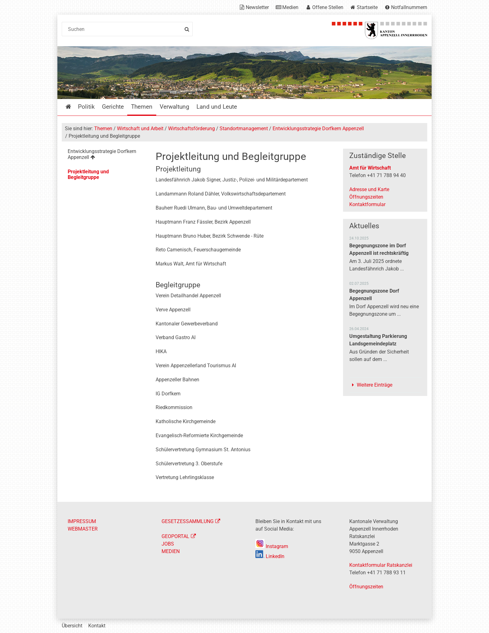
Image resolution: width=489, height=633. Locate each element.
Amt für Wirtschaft (370, 168)
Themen (103, 128)
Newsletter (257, 7)
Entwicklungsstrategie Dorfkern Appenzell (318, 128)
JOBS (168, 544)
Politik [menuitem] (86, 106)
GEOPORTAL (175, 536)
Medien (290, 7)
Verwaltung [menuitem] (174, 106)
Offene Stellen (327, 7)
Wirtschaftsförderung (191, 128)
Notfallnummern (409, 7)
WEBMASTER (83, 529)
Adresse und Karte (369, 189)
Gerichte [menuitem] (113, 106)
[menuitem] (104, 155)
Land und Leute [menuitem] (216, 106)
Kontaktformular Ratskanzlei (380, 565)
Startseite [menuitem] (73, 106)
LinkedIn (269, 556)
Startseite (367, 7)
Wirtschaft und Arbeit (140, 128)
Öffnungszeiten (366, 197)
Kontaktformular (367, 204)
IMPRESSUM (82, 521)
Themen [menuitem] (142, 106)
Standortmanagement (244, 128)
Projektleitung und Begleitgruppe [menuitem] (88, 174)
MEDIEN (171, 551)
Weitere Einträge (374, 385)
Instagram (271, 546)
